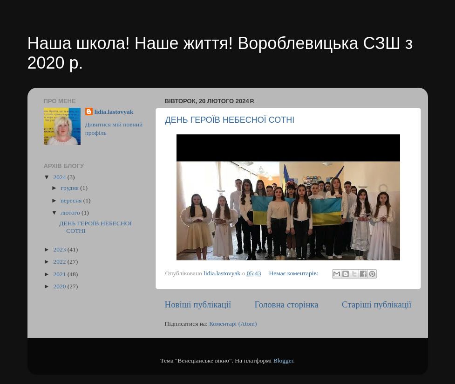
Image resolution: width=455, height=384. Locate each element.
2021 (60, 274)
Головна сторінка (286, 304)
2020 (60, 286)
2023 (60, 249)
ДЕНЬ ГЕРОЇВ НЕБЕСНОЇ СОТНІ (230, 120)
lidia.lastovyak (114, 111)
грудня (71, 187)
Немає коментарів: (294, 273)
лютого (71, 212)
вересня (72, 200)
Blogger (283, 360)
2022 (60, 261)
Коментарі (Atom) (233, 323)
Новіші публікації (198, 304)
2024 (60, 177)
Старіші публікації (376, 304)
